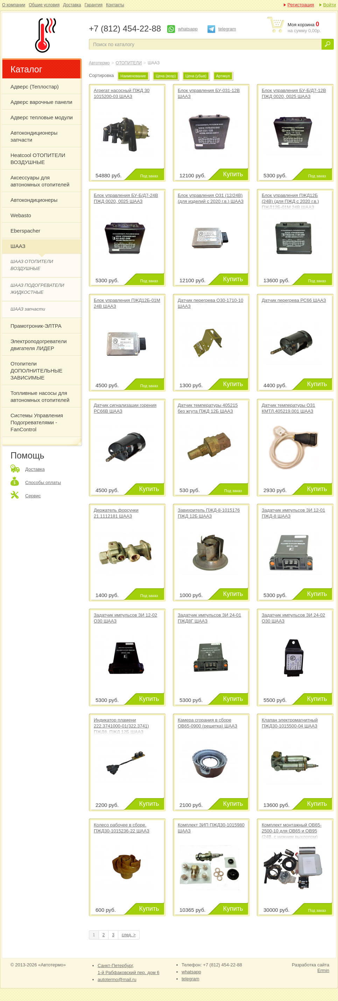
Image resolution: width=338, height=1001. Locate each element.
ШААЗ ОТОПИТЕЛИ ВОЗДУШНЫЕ (31, 265)
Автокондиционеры (33, 200)
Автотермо (99, 63)
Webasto (20, 215)
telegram (227, 28)
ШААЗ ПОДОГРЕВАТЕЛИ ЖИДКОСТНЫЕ (37, 289)
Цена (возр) (166, 76)
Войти (329, 4)
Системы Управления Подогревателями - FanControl (36, 422)
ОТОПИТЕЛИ (129, 63)
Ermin (323, 970)
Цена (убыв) (195, 76)
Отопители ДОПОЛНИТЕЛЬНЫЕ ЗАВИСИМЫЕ (36, 371)
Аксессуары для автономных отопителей (39, 181)
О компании (13, 4)
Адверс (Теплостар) (34, 87)
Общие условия (44, 4)
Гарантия (94, 4)
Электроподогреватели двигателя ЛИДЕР (38, 344)
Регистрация (301, 4)
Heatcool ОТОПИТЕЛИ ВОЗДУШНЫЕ (37, 158)
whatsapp (188, 28)
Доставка (72, 4)
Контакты (115, 4)
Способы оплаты (43, 482)
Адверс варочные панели (41, 102)
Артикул (223, 76)
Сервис (33, 495)
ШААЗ (44, 35)
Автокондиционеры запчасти (33, 136)
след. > (129, 934)
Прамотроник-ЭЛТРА (36, 326)
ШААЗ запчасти (27, 309)
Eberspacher (25, 231)
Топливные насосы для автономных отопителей (39, 396)
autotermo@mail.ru (117, 979)
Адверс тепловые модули (41, 117)
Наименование (133, 76)
